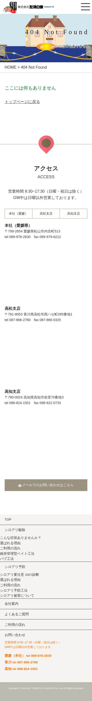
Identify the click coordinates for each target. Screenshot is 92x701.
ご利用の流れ (10, 548)
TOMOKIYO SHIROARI (43, 688)
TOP (8, 519)
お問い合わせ (15, 635)
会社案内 (11, 604)
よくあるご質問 (17, 614)
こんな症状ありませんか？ (20, 538)
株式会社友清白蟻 (35, 8)
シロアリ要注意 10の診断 (19, 574)
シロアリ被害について (17, 595)
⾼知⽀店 (73, 213)
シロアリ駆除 (15, 530)
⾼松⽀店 (46, 213)
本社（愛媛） (18, 213)
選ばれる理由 (10, 543)
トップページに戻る (22, 102)
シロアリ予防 (15, 567)
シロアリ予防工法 (13, 590)
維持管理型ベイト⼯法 (17, 553)
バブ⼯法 (7, 559)
